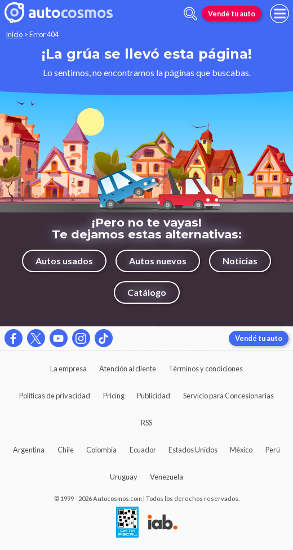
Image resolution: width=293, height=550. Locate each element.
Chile (65, 449)
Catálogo (146, 292)
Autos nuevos (158, 260)
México (241, 449)
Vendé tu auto (231, 13)
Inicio (14, 34)
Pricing (114, 395)
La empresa (68, 368)
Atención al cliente (127, 368)
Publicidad (153, 395)
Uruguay (123, 476)
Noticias (240, 260)
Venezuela (166, 476)
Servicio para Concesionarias (228, 395)
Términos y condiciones (205, 368)
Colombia (101, 449)
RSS (146, 422)
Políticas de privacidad (54, 395)
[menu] (279, 13)
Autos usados (64, 260)
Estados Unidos (192, 449)
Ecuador (143, 449)
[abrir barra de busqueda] (190, 13)
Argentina (29, 449)
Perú (272, 449)
